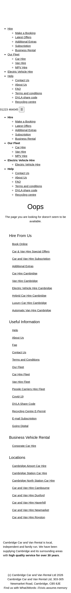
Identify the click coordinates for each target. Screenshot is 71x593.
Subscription (23, 45)
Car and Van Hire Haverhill (29, 502)
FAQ (18, 88)
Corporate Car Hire (24, 445)
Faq (14, 344)
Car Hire (20, 58)
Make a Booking (25, 33)
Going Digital (20, 426)
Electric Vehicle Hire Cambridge (32, 288)
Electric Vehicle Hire (20, 71)
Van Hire (20, 63)
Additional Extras (26, 41)
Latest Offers (23, 37)
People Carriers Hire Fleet (28, 389)
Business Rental (25, 50)
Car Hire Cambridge (24, 273)
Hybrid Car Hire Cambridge (29, 295)
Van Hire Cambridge (25, 280)
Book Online (20, 244)
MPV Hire (21, 67)
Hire (10, 28)
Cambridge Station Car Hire (29, 473)
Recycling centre (25, 101)
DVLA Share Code (23, 403)
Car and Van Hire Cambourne (30, 487)
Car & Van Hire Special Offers (31, 251)
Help (10, 76)
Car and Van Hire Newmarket (30, 510)
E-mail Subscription (24, 418)
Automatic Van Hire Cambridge (31, 310)
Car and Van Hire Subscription (31, 258)
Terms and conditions (28, 93)
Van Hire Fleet (21, 381)
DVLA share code (26, 97)
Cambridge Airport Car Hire (29, 465)
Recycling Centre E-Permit (29, 411)
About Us (21, 84)
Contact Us (22, 80)
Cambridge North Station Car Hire (33, 480)
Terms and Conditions (26, 359)
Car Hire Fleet (21, 374)
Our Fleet (14, 54)
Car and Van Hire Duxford (28, 495)
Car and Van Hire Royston (28, 517)
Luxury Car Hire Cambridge (29, 302)
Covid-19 (17, 396)
